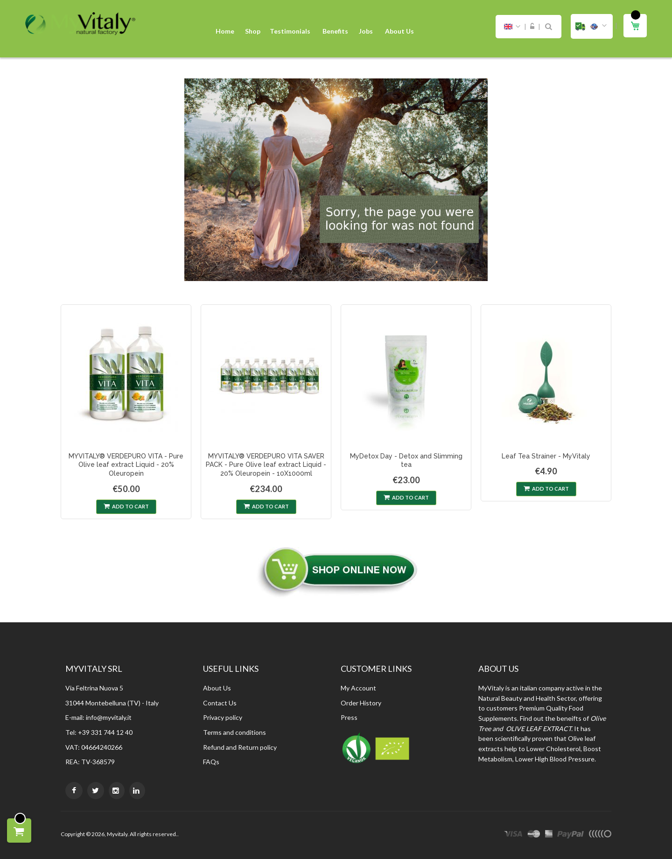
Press (349, 717)
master (533, 835)
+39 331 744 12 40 (105, 732)
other (599, 835)
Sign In (532, 26)
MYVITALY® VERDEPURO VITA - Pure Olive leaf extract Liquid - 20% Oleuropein (126, 465)
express (549, 835)
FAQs (211, 762)
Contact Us (220, 703)
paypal (570, 835)
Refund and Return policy (240, 747)
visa (513, 835)
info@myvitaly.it (109, 717)
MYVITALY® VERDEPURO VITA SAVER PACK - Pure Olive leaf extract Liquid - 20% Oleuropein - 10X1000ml (266, 465)
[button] (592, 26)
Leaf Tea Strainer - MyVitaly (546, 456)
